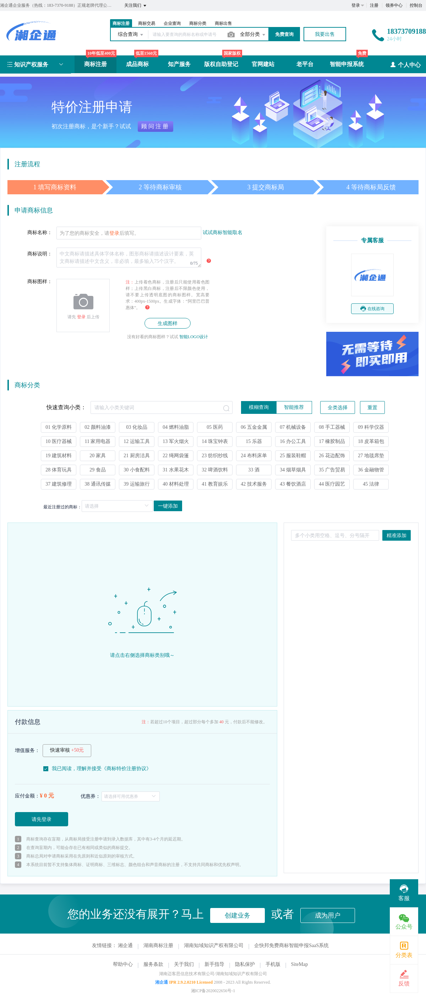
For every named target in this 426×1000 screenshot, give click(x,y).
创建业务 (237, 915)
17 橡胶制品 (332, 441)
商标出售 (223, 23)
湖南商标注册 (158, 945)
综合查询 (131, 35)
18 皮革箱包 (371, 441)
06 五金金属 (254, 427)
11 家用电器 (98, 441)
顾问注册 (155, 126)
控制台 (416, 5)
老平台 (304, 64)
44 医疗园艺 (332, 484)
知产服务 (179, 64)
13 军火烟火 (176, 441)
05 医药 (215, 427)
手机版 (273, 964)
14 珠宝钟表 (215, 441)
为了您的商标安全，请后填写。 (99, 233)
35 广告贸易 (332, 469)
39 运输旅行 (137, 484)
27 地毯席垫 (371, 455)
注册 (374, 5)
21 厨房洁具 (137, 455)
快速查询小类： (66, 407)
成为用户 (327, 915)
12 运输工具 (137, 441)
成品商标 (137, 64)
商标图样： (39, 281)
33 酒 (254, 469)
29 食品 (97, 469)
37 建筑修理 (58, 484)
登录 (355, 5)
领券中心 (394, 5)
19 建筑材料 (58, 455)
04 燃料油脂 (176, 427)
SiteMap (299, 964)
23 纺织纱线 (215, 455)
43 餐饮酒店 (293, 484)
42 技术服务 (254, 484)
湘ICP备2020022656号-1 (213, 990)
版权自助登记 (221, 64)
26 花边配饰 (332, 455)
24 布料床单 (254, 455)
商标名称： (39, 232)
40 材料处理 (176, 484)
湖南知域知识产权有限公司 (214, 945)
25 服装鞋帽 (293, 455)
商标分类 (197, 23)
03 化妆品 (136, 427)
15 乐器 (254, 441)
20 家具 (97, 455)
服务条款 (153, 964)
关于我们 (184, 964)
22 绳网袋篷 (176, 455)
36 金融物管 (371, 469)
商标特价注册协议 (126, 768)
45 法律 (371, 484)
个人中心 (405, 64)
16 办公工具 (293, 441)
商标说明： (39, 253)
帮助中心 (123, 964)
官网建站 (263, 64)
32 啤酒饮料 (215, 469)
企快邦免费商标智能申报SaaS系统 (291, 945)
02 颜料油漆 (97, 427)
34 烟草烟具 (293, 469)
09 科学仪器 (371, 427)
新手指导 (214, 964)
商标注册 (121, 23)
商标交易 (146, 23)
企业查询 (172, 23)
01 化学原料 (58, 427)
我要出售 (325, 34)
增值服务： (27, 750)
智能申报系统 (347, 64)
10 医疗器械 (58, 441)
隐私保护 (245, 964)
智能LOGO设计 (193, 336)
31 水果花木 (176, 469)
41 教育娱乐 (215, 484)
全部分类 (253, 35)
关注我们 (135, 5)
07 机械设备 (293, 427)
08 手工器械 (332, 427)
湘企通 (125, 945)
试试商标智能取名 (222, 232)
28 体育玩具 (58, 469)
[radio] (259, 407)
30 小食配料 (137, 469)
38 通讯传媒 (97, 484)
